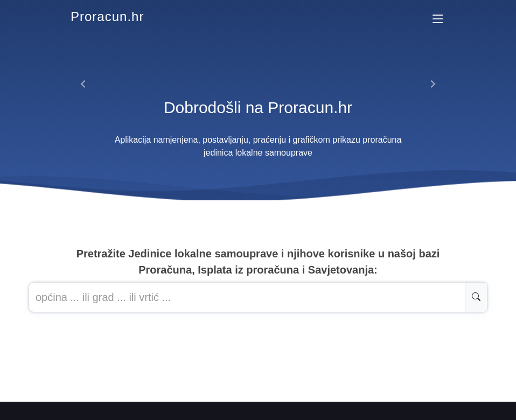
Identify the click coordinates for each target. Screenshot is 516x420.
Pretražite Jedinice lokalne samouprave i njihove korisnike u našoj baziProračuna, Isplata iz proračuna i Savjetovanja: (258, 262)
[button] (83, 84)
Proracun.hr (107, 16)
